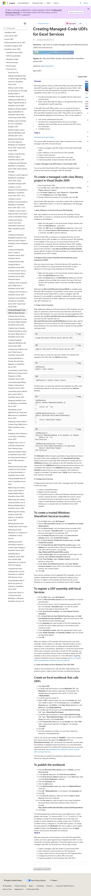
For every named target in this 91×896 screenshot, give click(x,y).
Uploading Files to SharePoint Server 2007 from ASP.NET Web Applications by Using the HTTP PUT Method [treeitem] (17, 559)
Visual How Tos (43, 23)
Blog (30, 886)
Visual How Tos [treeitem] (13, 72)
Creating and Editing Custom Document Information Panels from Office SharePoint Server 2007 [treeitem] (16, 225)
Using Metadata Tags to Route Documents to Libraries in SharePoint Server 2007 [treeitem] (16, 584)
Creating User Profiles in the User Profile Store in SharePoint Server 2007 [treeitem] (17, 352)
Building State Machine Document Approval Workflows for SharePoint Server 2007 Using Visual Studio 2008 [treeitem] (16, 145)
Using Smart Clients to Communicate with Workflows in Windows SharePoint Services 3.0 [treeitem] (16, 596)
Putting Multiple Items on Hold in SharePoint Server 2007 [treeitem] (17, 481)
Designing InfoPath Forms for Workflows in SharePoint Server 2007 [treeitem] (17, 403)
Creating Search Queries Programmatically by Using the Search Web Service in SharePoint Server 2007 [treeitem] (17, 332)
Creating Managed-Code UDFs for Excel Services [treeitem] (16, 311)
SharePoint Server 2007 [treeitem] (14, 52)
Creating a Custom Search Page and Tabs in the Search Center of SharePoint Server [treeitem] (17, 214)
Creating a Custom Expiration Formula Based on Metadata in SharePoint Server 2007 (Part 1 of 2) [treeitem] (18, 191)
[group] (60, 470)
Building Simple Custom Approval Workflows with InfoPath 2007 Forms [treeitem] (16, 133)
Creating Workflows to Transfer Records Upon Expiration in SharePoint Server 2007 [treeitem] (16, 362)
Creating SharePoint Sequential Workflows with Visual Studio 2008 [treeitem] (17, 343)
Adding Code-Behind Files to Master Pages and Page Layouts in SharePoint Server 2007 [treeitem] (17, 80)
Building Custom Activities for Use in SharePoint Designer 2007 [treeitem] (17, 124)
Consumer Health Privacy (64, 886)
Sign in (86, 3)
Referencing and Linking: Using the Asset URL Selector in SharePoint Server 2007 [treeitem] (16, 515)
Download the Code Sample (43, 137)
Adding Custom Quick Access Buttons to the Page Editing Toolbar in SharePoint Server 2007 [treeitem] (17, 92)
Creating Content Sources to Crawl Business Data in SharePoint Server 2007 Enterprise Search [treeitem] (17, 275)
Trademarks (18, 889)
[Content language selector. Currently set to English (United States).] (13, 880)
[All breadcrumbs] (35, 23)
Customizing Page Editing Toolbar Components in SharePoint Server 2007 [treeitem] (17, 385)
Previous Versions (20, 886)
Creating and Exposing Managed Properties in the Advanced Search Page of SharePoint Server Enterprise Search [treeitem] (18, 240)
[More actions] (86, 23)
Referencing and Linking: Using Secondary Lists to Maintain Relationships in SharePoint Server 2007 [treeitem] (16, 503)
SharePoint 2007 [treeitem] (10, 32)
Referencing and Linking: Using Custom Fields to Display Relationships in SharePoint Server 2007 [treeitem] (16, 491)
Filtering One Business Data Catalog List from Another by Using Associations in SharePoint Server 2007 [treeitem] (17, 470)
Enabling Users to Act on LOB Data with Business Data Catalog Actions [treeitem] (16, 445)
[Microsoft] (4, 3)
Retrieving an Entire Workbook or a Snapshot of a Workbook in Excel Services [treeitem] (17, 534)
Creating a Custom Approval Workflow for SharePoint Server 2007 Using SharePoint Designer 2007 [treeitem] (18, 179)
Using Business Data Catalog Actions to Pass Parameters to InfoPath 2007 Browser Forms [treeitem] (16, 572)
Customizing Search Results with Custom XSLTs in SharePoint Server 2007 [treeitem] (17, 394)
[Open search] (80, 3)
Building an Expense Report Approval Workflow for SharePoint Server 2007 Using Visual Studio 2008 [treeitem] (17, 113)
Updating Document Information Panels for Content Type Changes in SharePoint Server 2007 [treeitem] (16, 546)
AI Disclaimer (7, 886)
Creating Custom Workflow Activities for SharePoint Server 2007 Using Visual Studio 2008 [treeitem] (17, 302)
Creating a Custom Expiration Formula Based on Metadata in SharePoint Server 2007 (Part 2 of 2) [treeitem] (18, 203)
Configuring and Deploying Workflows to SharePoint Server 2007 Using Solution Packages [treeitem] (17, 167)
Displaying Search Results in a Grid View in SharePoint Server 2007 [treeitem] (17, 436)
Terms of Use (7, 889)
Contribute (40, 886)
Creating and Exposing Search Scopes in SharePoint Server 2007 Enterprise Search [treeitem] (16, 254)
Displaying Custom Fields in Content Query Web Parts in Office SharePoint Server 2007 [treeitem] (17, 425)
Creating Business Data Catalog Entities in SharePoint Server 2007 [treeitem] (16, 264)
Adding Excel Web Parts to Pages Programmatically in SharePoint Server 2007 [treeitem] (17, 102)
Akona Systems (47, 66)
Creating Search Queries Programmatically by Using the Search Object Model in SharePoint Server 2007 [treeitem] (17, 320)
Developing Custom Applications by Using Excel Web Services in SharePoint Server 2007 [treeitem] (17, 413)
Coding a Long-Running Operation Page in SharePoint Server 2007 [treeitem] (16, 157)
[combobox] (15, 28)
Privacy (49, 886)
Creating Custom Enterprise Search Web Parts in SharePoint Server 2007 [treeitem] (17, 286)
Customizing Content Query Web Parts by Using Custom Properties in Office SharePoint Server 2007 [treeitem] (17, 374)
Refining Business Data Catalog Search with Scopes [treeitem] (17, 524)
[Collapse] (25, 23)
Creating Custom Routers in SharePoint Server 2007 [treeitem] (17, 293)
